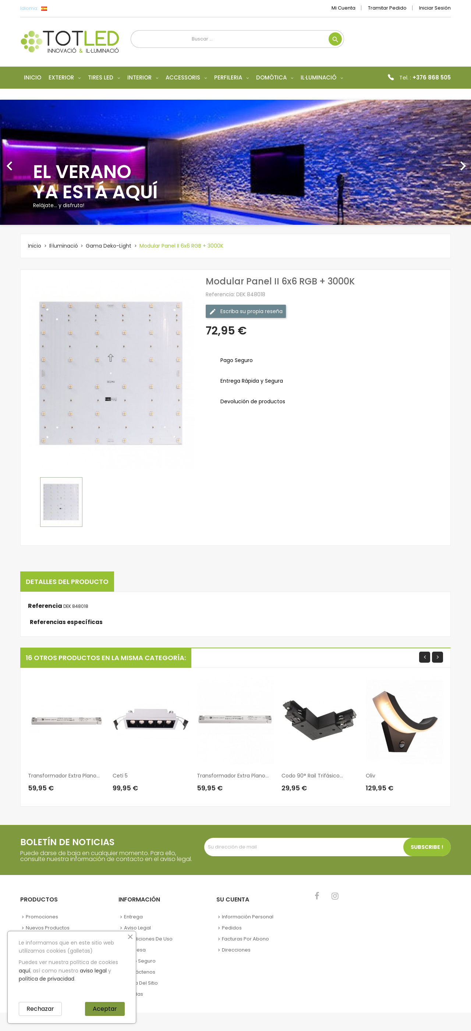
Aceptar (105, 1009)
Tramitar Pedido (387, 8)
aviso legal (93, 970)
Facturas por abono (245, 938)
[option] (235, 162)
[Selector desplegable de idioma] (60, 8)
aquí (24, 970)
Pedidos (232, 927)
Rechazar (40, 1009)
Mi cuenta (343, 8)
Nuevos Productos (48, 927)
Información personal (247, 916)
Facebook (317, 895)
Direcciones (236, 949)
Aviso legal (137, 927)
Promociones (42, 916)
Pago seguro (140, 960)
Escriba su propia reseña (246, 311)
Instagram (335, 895)
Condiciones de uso (148, 938)
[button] (35, 162)
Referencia (45, 606)
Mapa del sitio (141, 982)
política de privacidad (46, 978)
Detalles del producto (67, 581)
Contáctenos (139, 971)
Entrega (133, 916)
